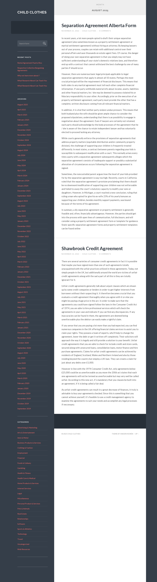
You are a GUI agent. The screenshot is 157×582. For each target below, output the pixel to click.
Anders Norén (126, 434)
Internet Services (24, 488)
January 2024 (22, 186)
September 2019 (24, 409)
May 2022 (21, 251)
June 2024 (21, 160)
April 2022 (21, 257)
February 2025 (23, 120)
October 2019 (23, 404)
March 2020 (22, 378)
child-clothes (89, 31)
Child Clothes (32, 12)
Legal (19, 493)
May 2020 (21, 368)
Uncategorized (23, 544)
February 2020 (23, 383)
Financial (21, 458)
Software (21, 524)
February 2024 (23, 180)
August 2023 (22, 201)
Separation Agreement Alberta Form (100, 25)
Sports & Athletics (24, 529)
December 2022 (23, 226)
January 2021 (22, 327)
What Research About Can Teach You (32, 80)
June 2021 (21, 302)
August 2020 (22, 353)
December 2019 (23, 393)
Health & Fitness (24, 473)
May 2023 (21, 216)
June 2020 (21, 363)
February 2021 (23, 322)
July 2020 (21, 358)
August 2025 (22, 104)
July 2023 (21, 206)
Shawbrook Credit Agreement (93, 248)
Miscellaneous (23, 499)
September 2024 (24, 145)
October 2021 (23, 282)
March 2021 (22, 317)
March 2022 (22, 262)
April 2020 (21, 373)
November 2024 (24, 135)
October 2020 (23, 343)
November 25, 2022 (70, 31)
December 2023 (23, 191)
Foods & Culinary (24, 463)
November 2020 (24, 338)
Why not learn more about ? (28, 75)
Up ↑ (137, 434)
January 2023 (22, 221)
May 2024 (21, 165)
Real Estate (22, 514)
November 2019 (24, 398)
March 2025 (22, 115)
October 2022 (23, 236)
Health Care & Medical (26, 478)
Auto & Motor (23, 438)
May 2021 (21, 307)
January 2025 (22, 125)
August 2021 (22, 292)
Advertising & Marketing (27, 428)
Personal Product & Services (28, 504)
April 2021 (21, 312)
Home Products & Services (28, 483)
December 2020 (23, 333)
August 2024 (22, 150)
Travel (20, 539)
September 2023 (24, 196)
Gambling (21, 468)
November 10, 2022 (70, 254)
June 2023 (21, 211)
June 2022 (21, 246)
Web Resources (23, 549)
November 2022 (24, 231)
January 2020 (22, 388)
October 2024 (23, 140)
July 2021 (21, 297)
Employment (22, 453)
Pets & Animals (23, 509)
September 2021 (24, 287)
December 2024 (23, 130)
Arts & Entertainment (26, 433)
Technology (22, 534)
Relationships (22, 519)
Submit (44, 43)
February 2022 (23, 267)
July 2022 (21, 241)
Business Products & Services (29, 443)
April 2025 (21, 110)
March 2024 (22, 175)
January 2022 (22, 272)
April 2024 (21, 170)
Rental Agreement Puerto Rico (29, 63)
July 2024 (21, 155)
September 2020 (24, 348)
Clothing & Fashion (25, 448)
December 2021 (23, 277)
